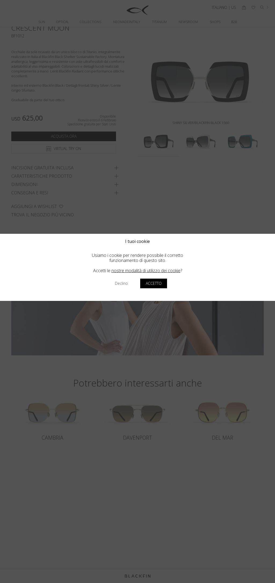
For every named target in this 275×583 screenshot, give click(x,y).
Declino (121, 283)
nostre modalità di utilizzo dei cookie (145, 271)
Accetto (154, 283)
